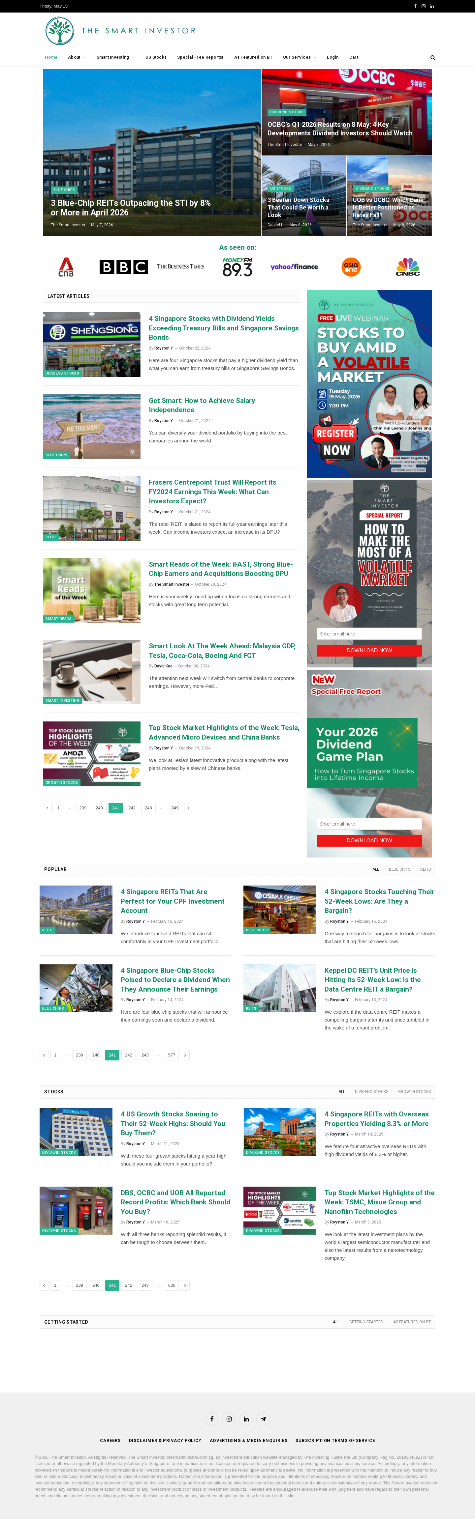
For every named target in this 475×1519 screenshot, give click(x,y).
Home (51, 57)
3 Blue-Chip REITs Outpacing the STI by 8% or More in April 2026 (131, 207)
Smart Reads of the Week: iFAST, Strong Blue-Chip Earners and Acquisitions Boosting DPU (221, 570)
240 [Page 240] (99, 810)
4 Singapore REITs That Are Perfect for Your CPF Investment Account (173, 901)
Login (332, 57)
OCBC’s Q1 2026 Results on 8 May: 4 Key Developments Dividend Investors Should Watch (340, 129)
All (375, 869)
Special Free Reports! (200, 57)
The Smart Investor (68, 225)
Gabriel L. (276, 225)
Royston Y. (164, 348)
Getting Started (366, 1322)
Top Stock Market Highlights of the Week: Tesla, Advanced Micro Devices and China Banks (224, 734)
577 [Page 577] (171, 1055)
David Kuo (163, 667)
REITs (51, 538)
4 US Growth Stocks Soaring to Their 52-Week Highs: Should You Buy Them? (173, 1123)
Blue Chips (64, 189)
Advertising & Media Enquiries (248, 1440)
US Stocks (156, 57)
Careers (110, 1440)
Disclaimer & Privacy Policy (165, 1440)
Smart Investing (113, 57)
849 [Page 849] (175, 810)
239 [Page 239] (82, 810)
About (74, 57)
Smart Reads (59, 620)
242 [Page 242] (132, 810)
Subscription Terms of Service (335, 1440)
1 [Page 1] (58, 810)
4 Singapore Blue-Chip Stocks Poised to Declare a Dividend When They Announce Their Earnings (175, 980)
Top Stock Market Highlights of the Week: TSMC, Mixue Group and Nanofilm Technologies (380, 1202)
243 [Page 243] (148, 810)
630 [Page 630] (171, 1285)
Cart (353, 57)
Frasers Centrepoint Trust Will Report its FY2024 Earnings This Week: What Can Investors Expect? (213, 492)
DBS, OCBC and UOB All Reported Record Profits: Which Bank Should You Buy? (175, 1202)
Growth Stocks (62, 785)
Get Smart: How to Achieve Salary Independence (202, 405)
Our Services (297, 57)
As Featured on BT (253, 57)
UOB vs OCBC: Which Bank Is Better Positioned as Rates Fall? (388, 207)
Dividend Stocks (287, 112)
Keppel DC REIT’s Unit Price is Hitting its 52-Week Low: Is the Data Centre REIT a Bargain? (373, 980)
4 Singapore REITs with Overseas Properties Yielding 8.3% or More (377, 1119)
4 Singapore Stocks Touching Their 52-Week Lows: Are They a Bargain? (379, 901)
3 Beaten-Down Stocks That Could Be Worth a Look (298, 207)
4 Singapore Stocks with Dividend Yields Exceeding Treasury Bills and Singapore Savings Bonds (224, 328)
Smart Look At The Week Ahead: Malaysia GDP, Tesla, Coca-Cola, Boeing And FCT (222, 652)
